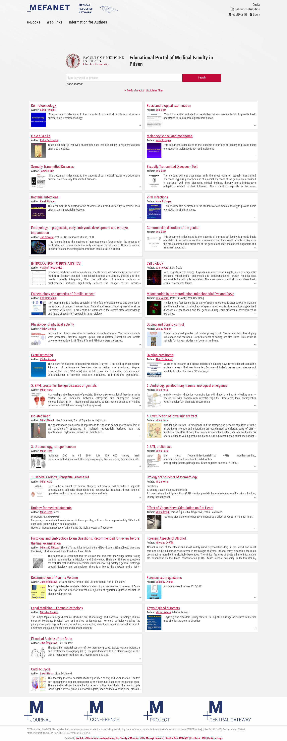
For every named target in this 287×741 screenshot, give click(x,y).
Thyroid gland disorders (163, 607)
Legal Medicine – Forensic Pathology (57, 607)
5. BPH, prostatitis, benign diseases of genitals (64, 385)
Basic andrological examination (169, 105)
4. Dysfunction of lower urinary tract (172, 415)
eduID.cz (236, 14)
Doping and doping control (165, 324)
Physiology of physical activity (52, 324)
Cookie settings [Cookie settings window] (214, 737)
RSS (203, 737)
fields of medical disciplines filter (143, 90)
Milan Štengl (47, 419)
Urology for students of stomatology (172, 476)
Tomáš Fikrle (47, 170)
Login (255, 14)
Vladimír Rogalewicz (51, 267)
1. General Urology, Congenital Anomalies (60, 476)
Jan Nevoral (46, 236)
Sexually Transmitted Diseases (52, 166)
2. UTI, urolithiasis (159, 446)
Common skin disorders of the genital (173, 227)
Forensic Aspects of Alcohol (166, 537)
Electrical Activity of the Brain (51, 638)
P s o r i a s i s (40, 136)
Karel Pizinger (47, 109)
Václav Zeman (48, 328)
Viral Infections (157, 197)
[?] (245, 14)
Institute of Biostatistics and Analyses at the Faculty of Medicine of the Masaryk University (120, 737)
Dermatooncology (43, 105)
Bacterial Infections (44, 197)
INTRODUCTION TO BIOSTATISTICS (56, 263)
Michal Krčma (163, 611)
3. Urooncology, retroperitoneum (53, 446)
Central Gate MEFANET (177, 737)
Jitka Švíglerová (48, 581)
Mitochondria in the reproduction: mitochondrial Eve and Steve (190, 293)
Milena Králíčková (50, 546)
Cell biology (155, 263)
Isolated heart (40, 415)
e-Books (33, 22)
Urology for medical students (51, 507)
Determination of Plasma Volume (54, 577)
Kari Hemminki (48, 297)
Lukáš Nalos (47, 672)
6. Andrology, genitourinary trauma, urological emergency (187, 385)
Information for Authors (88, 22)
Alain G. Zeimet (164, 358)
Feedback (195, 737)
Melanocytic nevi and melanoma (170, 136)
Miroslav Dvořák (164, 541)
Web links (54, 22)
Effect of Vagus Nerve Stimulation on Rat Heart (180, 507)
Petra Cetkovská (49, 140)
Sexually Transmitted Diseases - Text (172, 166)
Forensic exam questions (164, 577)
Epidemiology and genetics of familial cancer (62, 293)
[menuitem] (37, 22)
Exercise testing (42, 354)
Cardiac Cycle (40, 668)
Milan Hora (46, 389)
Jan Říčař (161, 109)
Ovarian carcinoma (160, 354)
